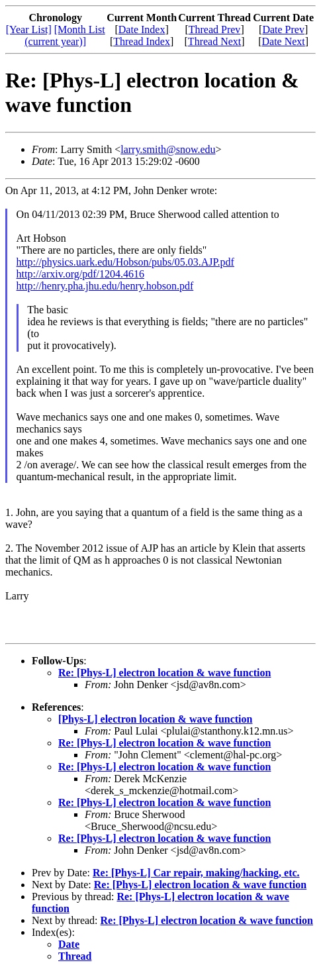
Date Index (141, 29)
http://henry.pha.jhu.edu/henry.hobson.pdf (105, 285)
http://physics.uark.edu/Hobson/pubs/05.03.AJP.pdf (125, 262)
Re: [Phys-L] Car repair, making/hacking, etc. (196, 872)
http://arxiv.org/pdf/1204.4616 (80, 274)
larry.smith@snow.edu (167, 149)
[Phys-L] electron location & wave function (155, 719)
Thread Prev (215, 29)
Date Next (283, 41)
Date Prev (283, 29)
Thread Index (141, 41)
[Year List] (29, 29)
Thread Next (214, 41)
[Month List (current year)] (64, 35)
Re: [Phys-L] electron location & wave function (164, 672)
